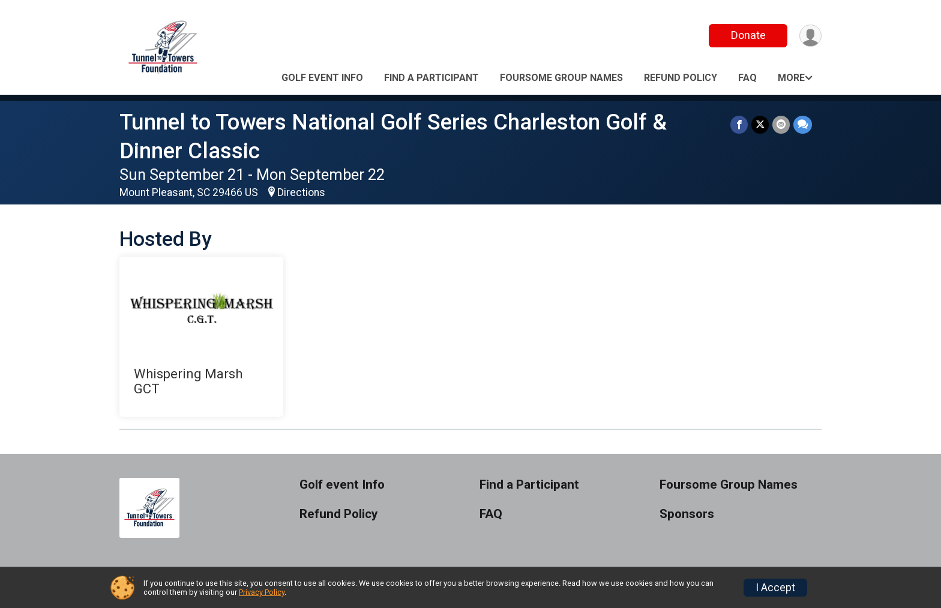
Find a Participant (431, 77)
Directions (301, 192)
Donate (748, 35)
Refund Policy (680, 77)
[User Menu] (810, 36)
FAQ (747, 77)
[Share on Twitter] (760, 124)
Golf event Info (322, 77)
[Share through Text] (802, 124)
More (791, 77)
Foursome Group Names (561, 77)
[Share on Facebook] (739, 124)
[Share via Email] (781, 124)
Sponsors (687, 514)
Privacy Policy (261, 592)
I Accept (775, 588)
